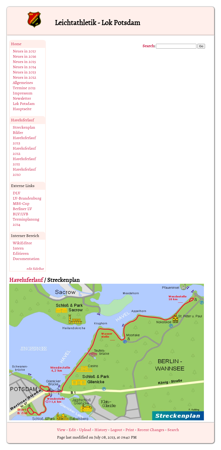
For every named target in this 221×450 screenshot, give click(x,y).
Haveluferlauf (22, 120)
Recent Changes (150, 429)
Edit (72, 429)
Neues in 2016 (24, 56)
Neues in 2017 (24, 51)
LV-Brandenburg (27, 198)
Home (16, 44)
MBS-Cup (21, 203)
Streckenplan (24, 127)
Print (129, 429)
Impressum (22, 93)
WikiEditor (22, 243)
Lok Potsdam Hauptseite (24, 106)
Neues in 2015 (24, 61)
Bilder (18, 132)
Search (148, 46)
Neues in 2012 (24, 77)
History (100, 429)
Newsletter (22, 98)
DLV (16, 193)
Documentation (26, 258)
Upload (85, 429)
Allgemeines (23, 82)
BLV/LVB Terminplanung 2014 (26, 219)
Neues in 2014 (24, 67)
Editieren (21, 253)
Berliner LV (22, 208)
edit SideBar (35, 269)
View (61, 429)
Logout (116, 429)
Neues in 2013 (24, 72)
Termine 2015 (24, 88)
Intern (18, 248)
